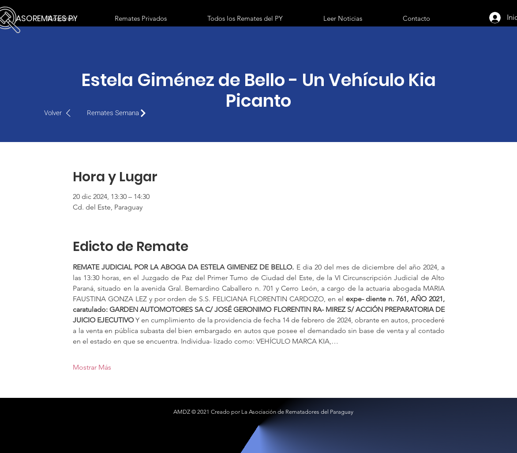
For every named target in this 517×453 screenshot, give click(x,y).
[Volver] (62, 113)
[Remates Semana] (118, 113)
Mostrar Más (92, 367)
